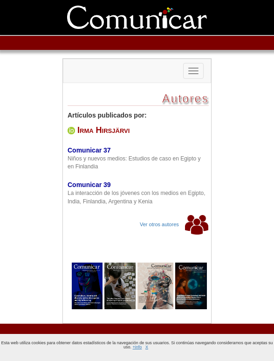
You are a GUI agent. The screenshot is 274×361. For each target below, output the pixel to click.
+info (137, 347)
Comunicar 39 (89, 184)
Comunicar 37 (89, 150)
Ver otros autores (174, 224)
